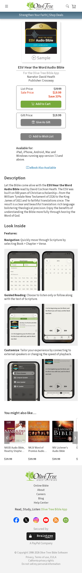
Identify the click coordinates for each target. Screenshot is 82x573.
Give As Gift (41, 122)
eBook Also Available (41, 168)
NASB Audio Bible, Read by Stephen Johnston (14, 451)
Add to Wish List (41, 136)
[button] (67, 6)
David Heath (47, 77)
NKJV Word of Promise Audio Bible (36, 451)
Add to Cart (41, 104)
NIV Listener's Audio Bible (60, 449)
